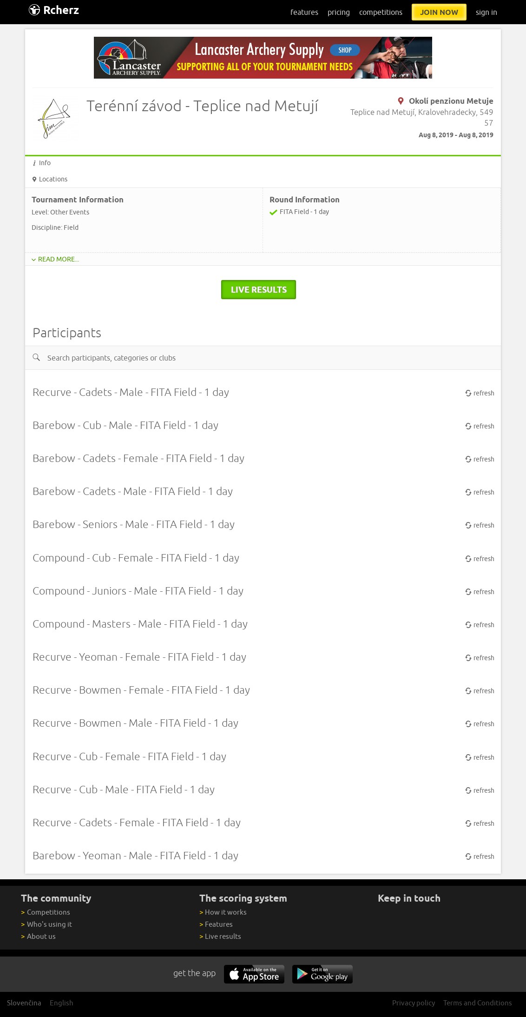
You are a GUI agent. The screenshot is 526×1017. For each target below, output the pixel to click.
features (304, 12)
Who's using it (46, 924)
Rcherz (54, 10)
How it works (223, 912)
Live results (220, 936)
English (61, 1003)
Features (216, 924)
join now (439, 12)
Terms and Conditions (477, 1003)
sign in (486, 12)
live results (259, 289)
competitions (380, 12)
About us (38, 936)
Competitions (45, 912)
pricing (339, 12)
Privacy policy (413, 1003)
